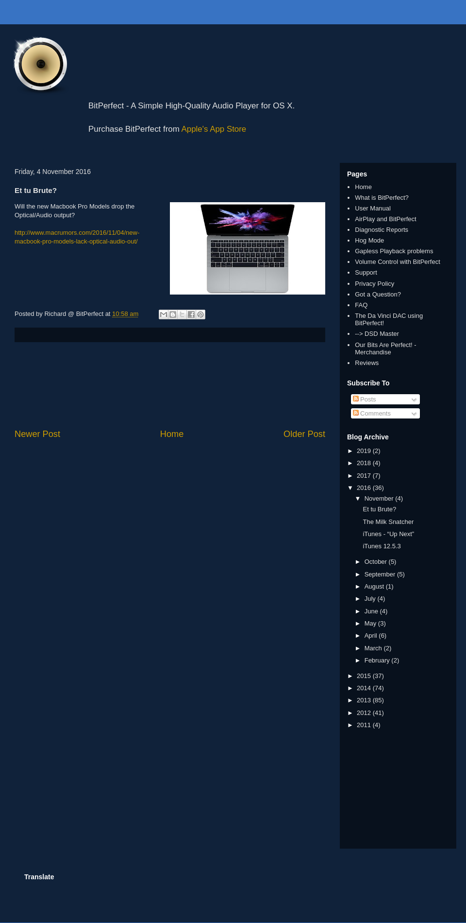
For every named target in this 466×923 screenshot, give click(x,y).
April (372, 635)
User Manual (373, 208)
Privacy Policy (374, 283)
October (377, 561)
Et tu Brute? (379, 509)
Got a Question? (378, 294)
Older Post (304, 434)
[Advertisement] (170, 385)
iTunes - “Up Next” (388, 534)
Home (172, 434)
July (371, 598)
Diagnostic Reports (381, 229)
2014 (365, 688)
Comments (372, 413)
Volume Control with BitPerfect (397, 261)
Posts (364, 399)
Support (366, 272)
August (375, 586)
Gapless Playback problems (394, 251)
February (378, 660)
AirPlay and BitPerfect (385, 219)
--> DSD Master (377, 333)
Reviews (367, 362)
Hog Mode (369, 240)
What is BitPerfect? (382, 197)
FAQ (361, 305)
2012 (365, 712)
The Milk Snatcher (388, 521)
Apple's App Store (214, 129)
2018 (365, 463)
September (381, 574)
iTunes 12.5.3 (381, 546)
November (380, 498)
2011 (365, 725)
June (372, 611)
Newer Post (37, 434)
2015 (365, 675)
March (374, 648)
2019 (365, 450)
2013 (365, 700)
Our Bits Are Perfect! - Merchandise (385, 348)
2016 (365, 487)
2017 (365, 475)
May (371, 623)
